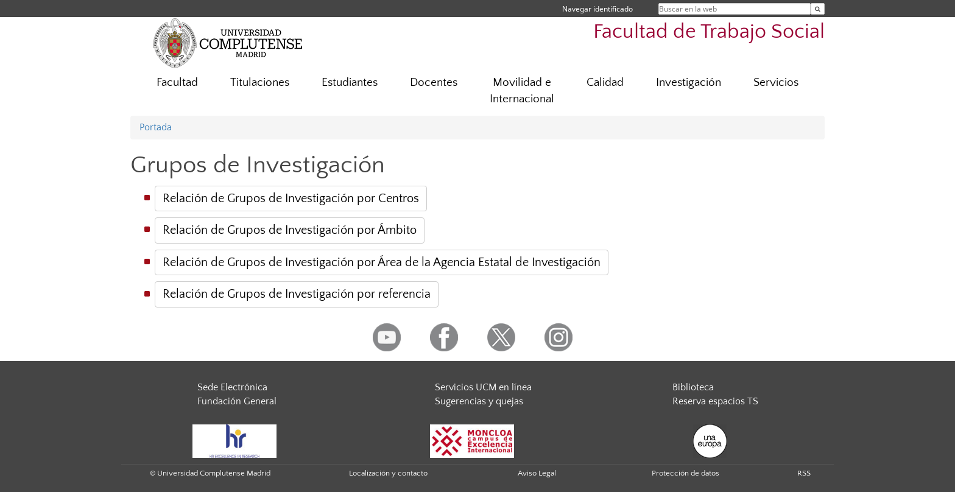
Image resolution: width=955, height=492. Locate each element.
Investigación (688, 82)
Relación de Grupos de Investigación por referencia (297, 294)
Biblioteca (693, 387)
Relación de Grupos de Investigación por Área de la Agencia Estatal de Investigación (382, 262)
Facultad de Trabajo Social (709, 32)
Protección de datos (685, 473)
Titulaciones (259, 82)
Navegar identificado (597, 9)
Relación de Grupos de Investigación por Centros (291, 198)
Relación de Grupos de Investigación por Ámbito (290, 230)
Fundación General (237, 401)
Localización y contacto (388, 473)
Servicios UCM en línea (483, 387)
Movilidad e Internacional (522, 90)
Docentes (433, 82)
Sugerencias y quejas (479, 401)
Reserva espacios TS (715, 401)
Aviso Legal (537, 473)
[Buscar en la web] (818, 9)
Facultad (177, 82)
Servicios (775, 82)
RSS (804, 473)
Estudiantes (350, 82)
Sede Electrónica (232, 387)
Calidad (605, 82)
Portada (155, 127)
